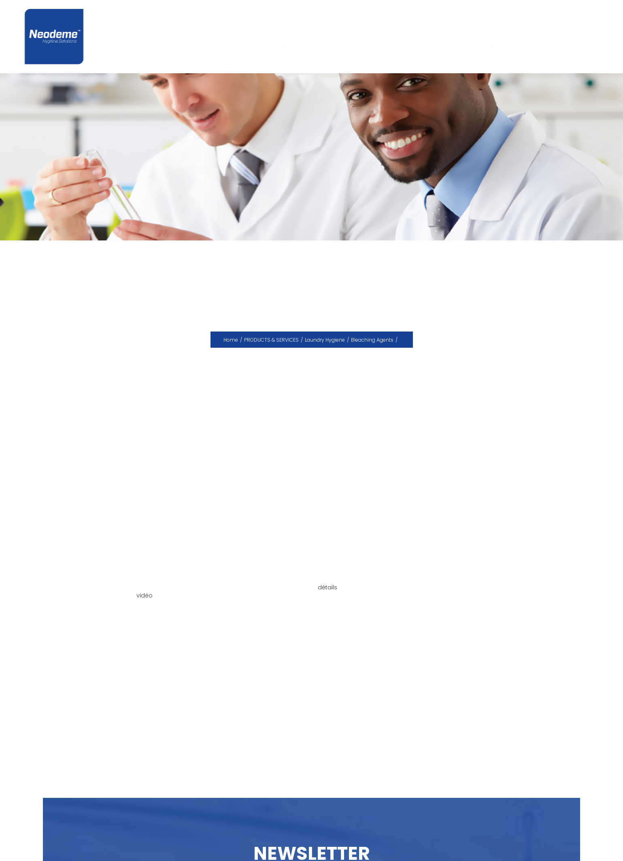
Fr (594, 26)
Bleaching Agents (372, 339)
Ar (614, 26)
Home (230, 339)
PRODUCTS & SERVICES (271, 339)
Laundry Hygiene (325, 339)
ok (568, 25)
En (604, 26)
